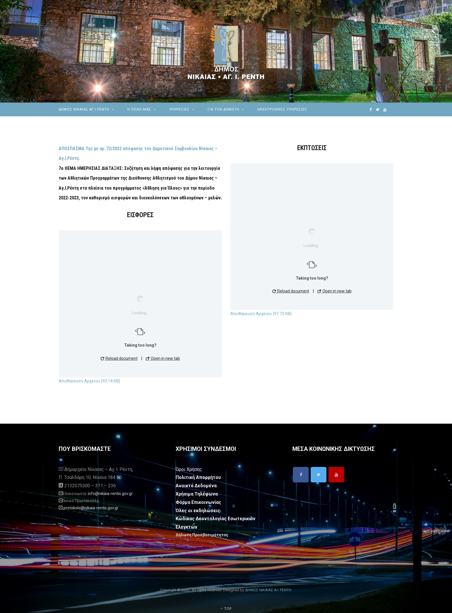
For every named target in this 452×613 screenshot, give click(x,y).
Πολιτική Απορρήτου (198, 477)
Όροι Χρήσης (189, 469)
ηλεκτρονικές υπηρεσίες (282, 109)
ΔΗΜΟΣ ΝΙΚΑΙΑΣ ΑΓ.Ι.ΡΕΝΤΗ (84, 109)
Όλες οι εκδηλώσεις (198, 510)
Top (226, 608)
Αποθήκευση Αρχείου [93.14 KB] (89, 381)
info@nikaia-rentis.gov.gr (110, 493)
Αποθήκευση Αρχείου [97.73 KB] (261, 313)
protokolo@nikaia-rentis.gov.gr (91, 508)
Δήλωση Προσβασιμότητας (202, 535)
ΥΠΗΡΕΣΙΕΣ (179, 109)
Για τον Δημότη (223, 109)
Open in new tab (163, 358)
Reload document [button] (119, 358)
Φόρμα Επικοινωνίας (198, 502)
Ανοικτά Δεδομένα (196, 485)
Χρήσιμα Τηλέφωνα (197, 494)
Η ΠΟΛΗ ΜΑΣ (139, 109)
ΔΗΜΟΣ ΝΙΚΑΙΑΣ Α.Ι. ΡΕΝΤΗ (268, 590)
